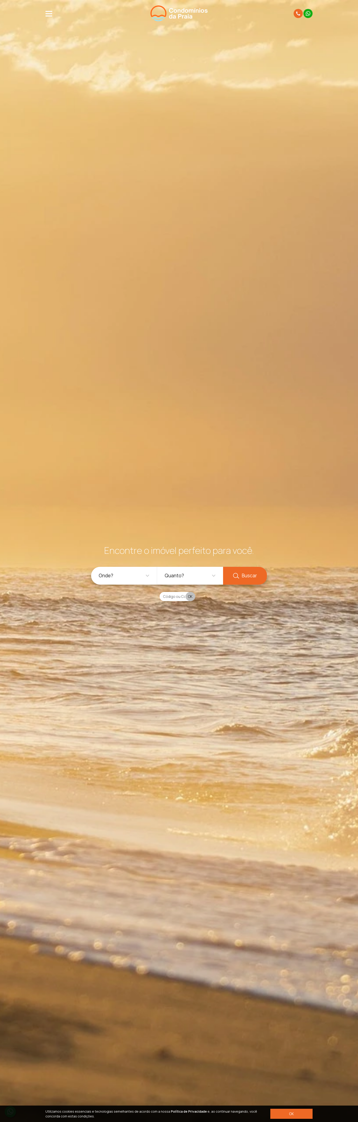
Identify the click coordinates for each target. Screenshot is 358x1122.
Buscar (245, 575)
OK (291, 1113)
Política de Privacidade (189, 1111)
